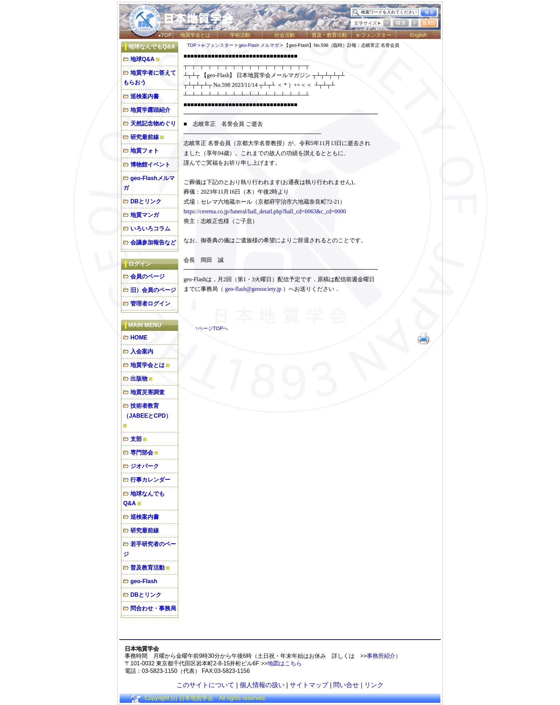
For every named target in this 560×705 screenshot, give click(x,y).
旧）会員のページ (153, 290)
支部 (136, 439)
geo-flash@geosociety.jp (253, 289)
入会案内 (141, 351)
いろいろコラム (150, 228)
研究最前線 (144, 137)
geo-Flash (144, 581)
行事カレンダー (150, 480)
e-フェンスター (373, 35)
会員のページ (147, 276)
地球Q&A (142, 59)
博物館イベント (150, 165)
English (418, 35)
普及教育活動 (147, 568)
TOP (191, 45)
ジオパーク (144, 466)
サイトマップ (309, 685)
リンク (374, 685)
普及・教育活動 (329, 35)
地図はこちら (285, 663)
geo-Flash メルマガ (259, 45)
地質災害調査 (147, 392)
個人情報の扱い (262, 685)
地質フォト (144, 151)
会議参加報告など (153, 242)
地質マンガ (144, 215)
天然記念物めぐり (153, 123)
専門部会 (141, 453)
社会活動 (285, 35)
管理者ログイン (150, 304)
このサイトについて (205, 685)
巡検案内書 (144, 96)
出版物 (139, 379)
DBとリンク (145, 201)
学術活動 (240, 35)
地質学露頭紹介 (150, 110)
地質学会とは (195, 35)
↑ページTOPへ (212, 328)
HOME (139, 337)
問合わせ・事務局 (153, 608)
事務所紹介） (384, 656)
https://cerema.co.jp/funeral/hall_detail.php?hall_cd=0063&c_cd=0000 (265, 211)
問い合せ (346, 685)
